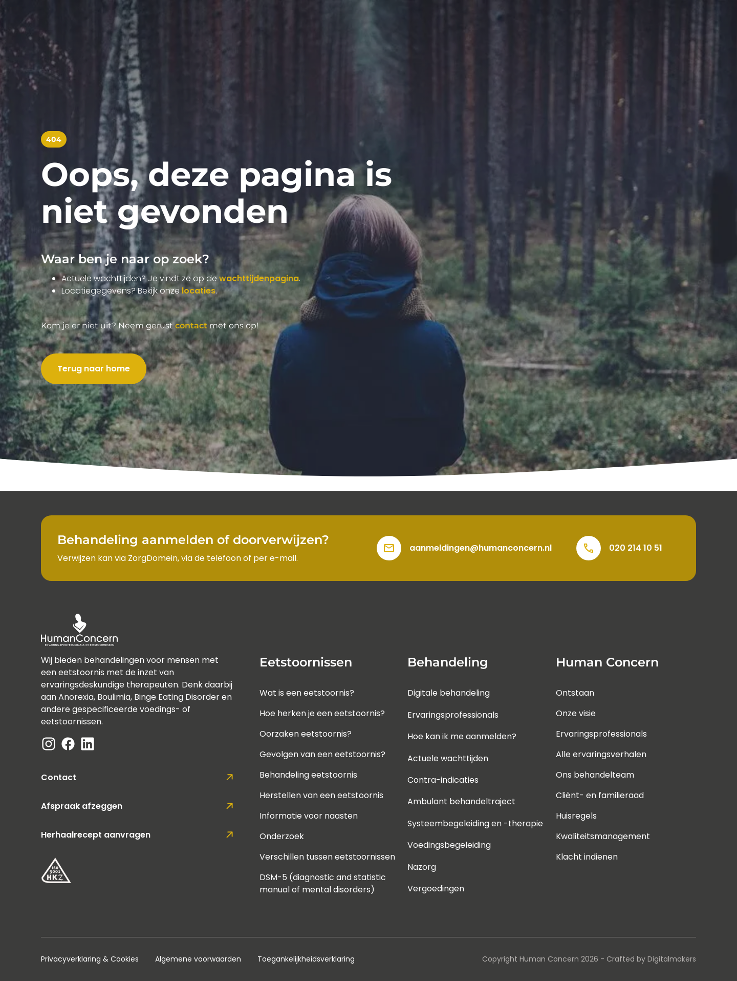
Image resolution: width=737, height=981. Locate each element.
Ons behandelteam (595, 775)
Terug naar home (93, 368)
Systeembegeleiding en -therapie (475, 823)
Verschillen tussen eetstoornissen (327, 857)
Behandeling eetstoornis (308, 775)
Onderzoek (281, 836)
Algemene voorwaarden (198, 959)
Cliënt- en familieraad (600, 795)
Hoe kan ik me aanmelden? (461, 736)
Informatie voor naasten (308, 816)
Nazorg (421, 867)
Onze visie (576, 713)
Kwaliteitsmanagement (603, 836)
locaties (198, 291)
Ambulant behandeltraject (461, 801)
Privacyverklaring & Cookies (90, 959)
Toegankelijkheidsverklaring (306, 959)
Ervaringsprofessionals (452, 715)
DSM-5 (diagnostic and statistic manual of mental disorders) (322, 883)
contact (191, 325)
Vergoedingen (435, 888)
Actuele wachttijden (447, 758)
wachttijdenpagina (259, 278)
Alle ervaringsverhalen (601, 754)
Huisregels (576, 816)
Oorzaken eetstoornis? (305, 734)
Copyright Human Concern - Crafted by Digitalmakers (589, 959)
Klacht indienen (587, 857)
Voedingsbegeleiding (449, 845)
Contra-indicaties (443, 780)
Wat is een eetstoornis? (306, 693)
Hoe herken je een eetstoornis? (322, 713)
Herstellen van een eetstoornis (321, 795)
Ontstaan (575, 693)
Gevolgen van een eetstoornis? (322, 754)
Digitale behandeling (448, 693)
